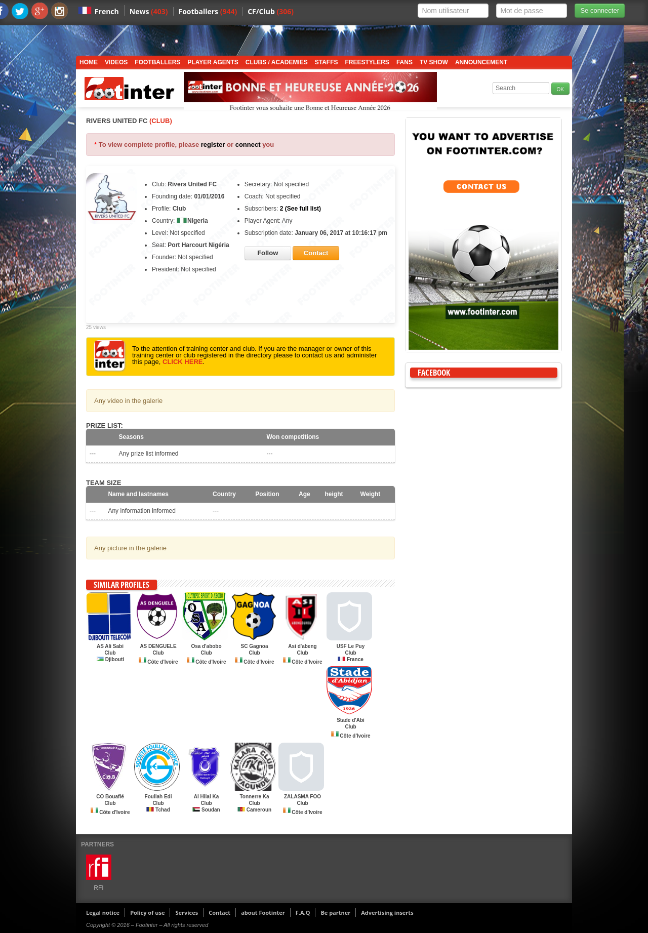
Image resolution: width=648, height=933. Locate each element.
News (149, 11)
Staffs (326, 62)
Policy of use (147, 912)
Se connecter (599, 10)
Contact (219, 912)
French (107, 11)
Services (186, 912)
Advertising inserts (387, 912)
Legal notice (102, 912)
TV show (434, 62)
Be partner (335, 912)
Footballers (208, 11)
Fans (404, 62)
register (213, 144)
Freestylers (367, 62)
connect (248, 144)
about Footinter (263, 912)
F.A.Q (303, 912)
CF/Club (271, 11)
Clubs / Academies (277, 62)
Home (88, 62)
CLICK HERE (182, 362)
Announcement (481, 62)
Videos (116, 62)
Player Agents (212, 62)
